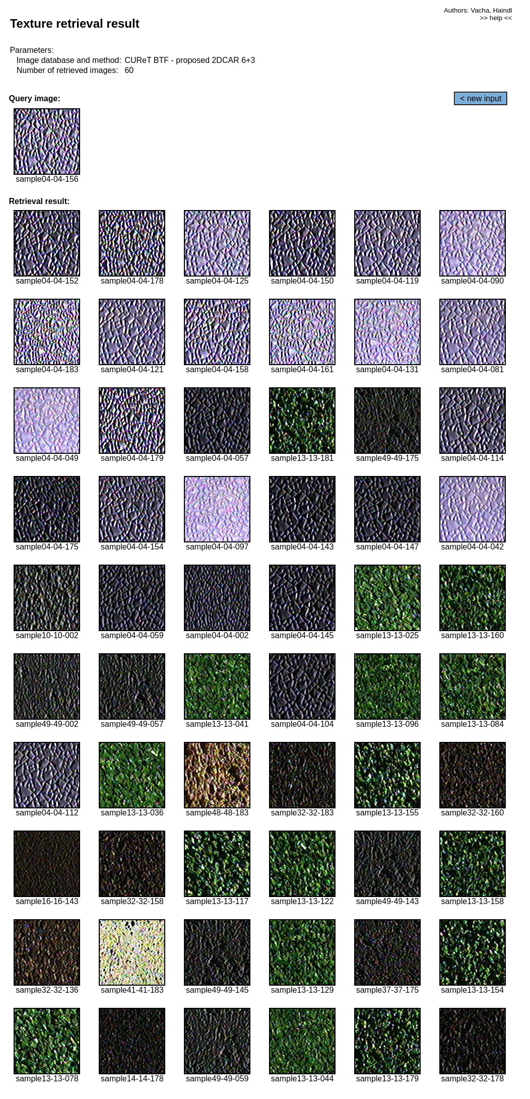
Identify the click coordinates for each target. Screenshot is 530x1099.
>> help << (496, 18)
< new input (480, 98)
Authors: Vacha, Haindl (478, 10)
